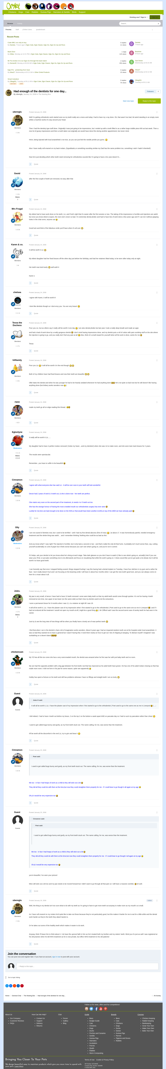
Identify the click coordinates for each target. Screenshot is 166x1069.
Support (82, 12)
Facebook (96, 1009)
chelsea (17, 292)
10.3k (17, 548)
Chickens (28, 6)
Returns (39, 1026)
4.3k (18, 194)
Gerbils (92, 1036)
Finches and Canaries (97, 1033)
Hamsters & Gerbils (61, 12)
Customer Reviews (17, 1021)
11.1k (17, 313)
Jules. (17, 591)
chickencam (17, 652)
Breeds (113, 1014)
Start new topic (128, 101)
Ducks (91, 1031)
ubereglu (17, 112)
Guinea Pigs (56, 6)
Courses (141, 1014)
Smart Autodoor (13, 79)
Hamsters (92, 1041)
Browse (10, 25)
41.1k (17, 453)
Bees (91, 1018)
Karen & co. (17, 244)
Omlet (14, 6)
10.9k (17, 673)
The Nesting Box (44, 94)
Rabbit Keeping (148, 1021)
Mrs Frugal (17, 209)
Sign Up (155, 17)
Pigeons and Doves (123, 1038)
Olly (17, 527)
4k (17, 265)
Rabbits (49, 6)
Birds (70, 6)
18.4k (17, 500)
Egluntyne (17, 432)
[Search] (132, 23)
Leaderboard (40, 29)
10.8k (17, 229)
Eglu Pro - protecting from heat (19, 70)
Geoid (17, 173)
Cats (42, 6)
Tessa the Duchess (17, 324)
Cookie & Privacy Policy (105, 1060)
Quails (91, 1048)
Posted (37, 112)
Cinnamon (17, 480)
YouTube (101, 1009)
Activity (19, 23)
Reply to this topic (149, 101)
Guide (87, 1014)
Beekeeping (146, 1023)
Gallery (65, 1021)
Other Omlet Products (42, 72)
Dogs (35, 6)
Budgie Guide (94, 1021)
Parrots (92, 1046)
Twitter (91, 1009)
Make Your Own (148, 1028)
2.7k (18, 346)
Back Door (11, 52)
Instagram (86, 1009)
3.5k (18, 381)
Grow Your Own (148, 1026)
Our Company (15, 1018)
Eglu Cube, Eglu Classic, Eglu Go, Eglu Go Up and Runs (45, 45)
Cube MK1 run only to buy (17, 42)
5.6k (18, 133)
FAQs (12, 1023)
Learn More (18, 1066)
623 (17, 422)
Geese (118, 1031)
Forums (8, 29)
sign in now (56, 957)
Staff (17, 29)
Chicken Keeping (148, 1018)
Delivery (39, 1023)
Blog (64, 1023)
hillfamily (17, 360)
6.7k (18, 612)
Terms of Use (89, 1060)
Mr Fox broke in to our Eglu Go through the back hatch (27, 61)
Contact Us (40, 1018)
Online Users (27, 29)
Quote (36, 164)
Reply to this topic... (26, 966)
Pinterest (105, 1009)
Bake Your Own (148, 1031)
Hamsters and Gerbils (63, 6)
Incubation (93, 1043)
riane (17, 402)
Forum (65, 1018)
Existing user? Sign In (138, 17)
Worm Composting (96, 1053)
